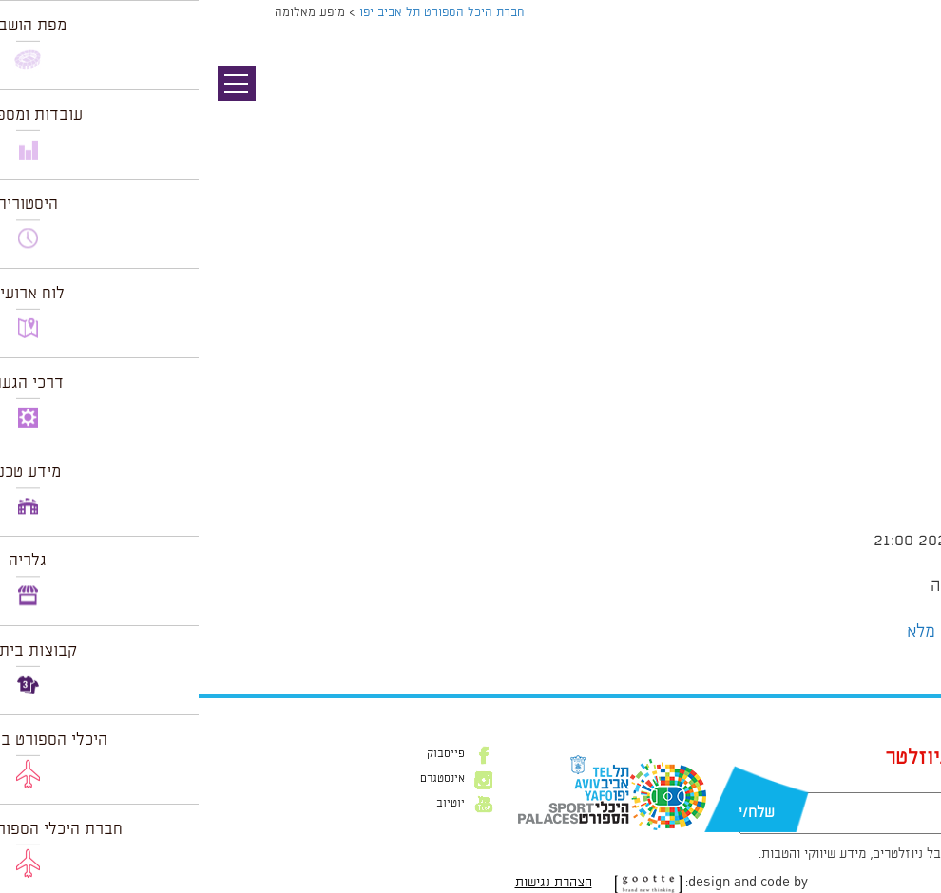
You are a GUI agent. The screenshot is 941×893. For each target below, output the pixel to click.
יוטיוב (252, 803)
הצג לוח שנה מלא (767, 631)
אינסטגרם (243, 779)
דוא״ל (795, 782)
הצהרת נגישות (355, 882)
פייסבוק (247, 754)
